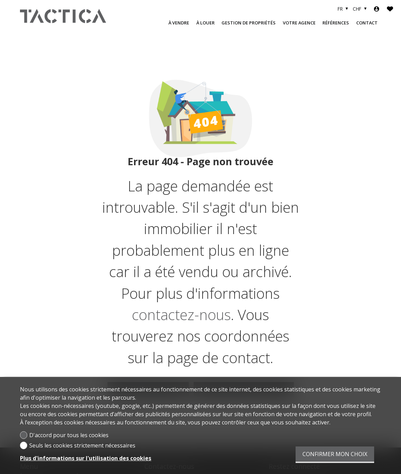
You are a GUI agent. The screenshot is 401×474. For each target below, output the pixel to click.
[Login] (376, 9)
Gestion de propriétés (249, 23)
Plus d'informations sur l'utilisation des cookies (85, 458)
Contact (367, 23)
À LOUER (205, 23)
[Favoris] (390, 9)
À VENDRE (178, 23)
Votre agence (299, 23)
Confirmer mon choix (334, 454)
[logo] (63, 16)
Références (335, 23)
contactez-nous (181, 314)
